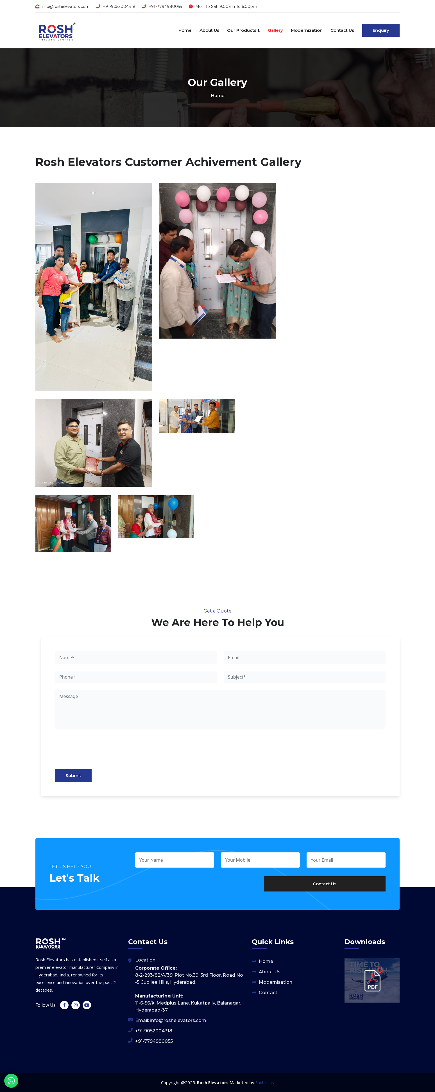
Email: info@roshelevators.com (170, 1020)
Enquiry (381, 30)
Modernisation (275, 982)
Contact (268, 992)
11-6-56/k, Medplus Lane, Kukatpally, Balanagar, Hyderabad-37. (188, 1003)
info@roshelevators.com (66, 6)
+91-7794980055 (165, 6)
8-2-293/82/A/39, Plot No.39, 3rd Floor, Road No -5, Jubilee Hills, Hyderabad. (189, 975)
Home (185, 30)
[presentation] (95, 752)
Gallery (275, 30)
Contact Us (342, 30)
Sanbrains (264, 1082)
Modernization (307, 30)
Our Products (243, 30)
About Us (209, 30)
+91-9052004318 (119, 6)
